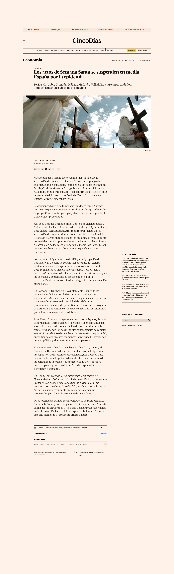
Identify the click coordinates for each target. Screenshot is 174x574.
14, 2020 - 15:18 (46, 163)
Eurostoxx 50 (102, 30)
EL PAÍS (109, 49)
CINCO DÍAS (39, 161)
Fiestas (62, 444)
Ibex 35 (30, 30)
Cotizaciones (70, 50)
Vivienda (114, 60)
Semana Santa (39, 444)
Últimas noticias (92, 50)
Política (136, 60)
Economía (61, 50)
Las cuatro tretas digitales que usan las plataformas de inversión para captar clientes (136, 286)
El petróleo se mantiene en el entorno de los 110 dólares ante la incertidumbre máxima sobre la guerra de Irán (135, 296)
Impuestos (128, 60)
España (85, 444)
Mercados (54, 50)
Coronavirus (38, 68)
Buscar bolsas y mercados (132, 314)
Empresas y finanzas (43, 50)
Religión (79, 444)
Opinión (101, 50)
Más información (40, 455)
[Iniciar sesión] (144, 50)
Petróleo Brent (76, 30)
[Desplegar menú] (24, 40)
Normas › (104, 433)
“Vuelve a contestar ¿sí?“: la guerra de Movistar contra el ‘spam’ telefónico (135, 278)
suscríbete (131, 51)
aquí (80, 455)
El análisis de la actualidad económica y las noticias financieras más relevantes (62, 428)
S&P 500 (53, 30)
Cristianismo (70, 444)
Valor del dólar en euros (131, 30)
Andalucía (54, 444)
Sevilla (47, 444)
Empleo (121, 60)
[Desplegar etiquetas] (105, 444)
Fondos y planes (81, 50)
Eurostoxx (131, 325)
